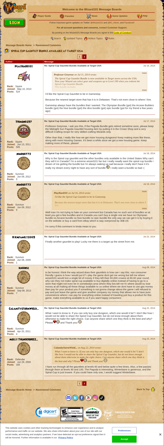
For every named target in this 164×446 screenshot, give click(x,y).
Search (57, 38)
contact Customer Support (113, 27)
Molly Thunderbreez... (23, 340)
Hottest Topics (95, 38)
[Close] (160, 437)
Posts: (11, 91)
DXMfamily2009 (23, 237)
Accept (124, 442)
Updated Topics (74, 38)
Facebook (129, 22)
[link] (47, 413)
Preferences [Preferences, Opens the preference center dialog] (124, 434)
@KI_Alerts (113, 22)
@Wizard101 (96, 22)
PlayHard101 (24, 66)
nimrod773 (24, 154)
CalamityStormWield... (24, 309)
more (144, 73)
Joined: (11, 89)
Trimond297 (24, 122)
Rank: (10, 86)
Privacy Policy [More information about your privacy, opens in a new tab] (65, 441)
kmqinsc (24, 268)
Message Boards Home (19, 45)
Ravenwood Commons (48, 45)
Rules (111, 38)
